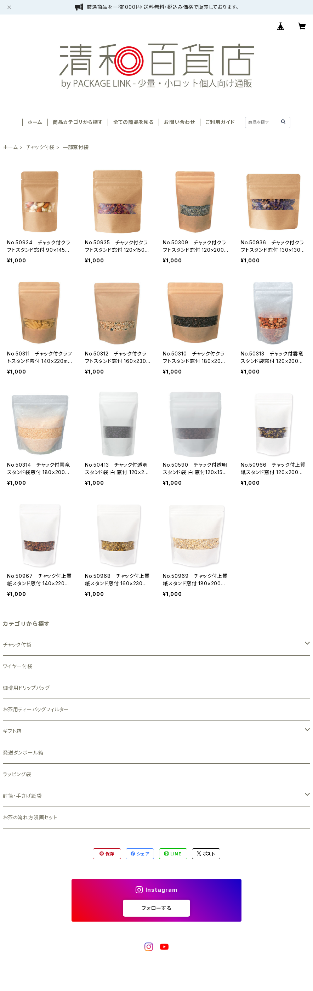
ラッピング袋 (17, 774)
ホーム (35, 122)
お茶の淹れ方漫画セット (30, 817)
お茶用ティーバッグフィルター (36, 709)
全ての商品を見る (133, 122)
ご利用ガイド (220, 122)
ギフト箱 (12, 731)
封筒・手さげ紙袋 (22, 796)
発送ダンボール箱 (23, 753)
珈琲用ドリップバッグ (26, 688)
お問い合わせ (179, 122)
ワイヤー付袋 (18, 666)
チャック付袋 (40, 147)
